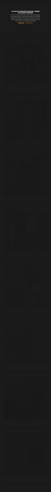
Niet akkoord (29, 23)
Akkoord (21, 23)
